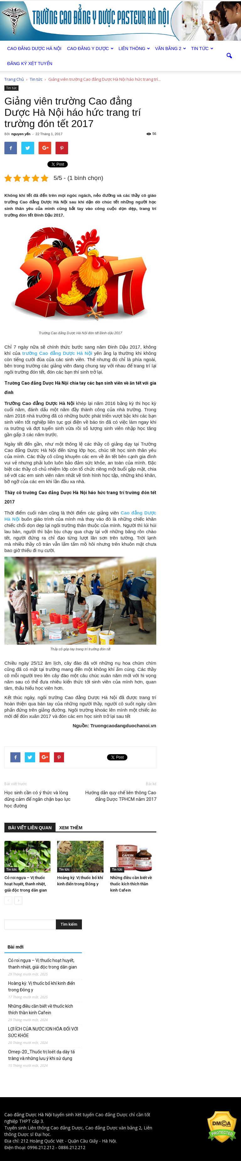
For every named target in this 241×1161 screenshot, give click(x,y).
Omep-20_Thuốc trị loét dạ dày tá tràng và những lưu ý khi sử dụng (41, 1055)
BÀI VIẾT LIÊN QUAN (30, 827)
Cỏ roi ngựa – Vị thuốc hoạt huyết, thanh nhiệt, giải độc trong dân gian (25, 883)
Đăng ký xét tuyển (29, 63)
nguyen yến (20, 134)
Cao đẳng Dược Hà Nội (28, 1115)
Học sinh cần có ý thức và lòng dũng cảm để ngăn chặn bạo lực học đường (37, 799)
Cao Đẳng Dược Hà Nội (34, 48)
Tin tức (202, 48)
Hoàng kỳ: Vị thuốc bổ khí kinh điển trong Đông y (41, 986)
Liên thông (134, 48)
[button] (229, 56)
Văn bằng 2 (170, 48)
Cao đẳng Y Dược (90, 48)
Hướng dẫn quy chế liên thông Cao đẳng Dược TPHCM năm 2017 (120, 796)
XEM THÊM (71, 827)
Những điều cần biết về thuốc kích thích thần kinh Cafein (131, 883)
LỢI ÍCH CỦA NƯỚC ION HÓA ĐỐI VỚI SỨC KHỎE (43, 1032)
